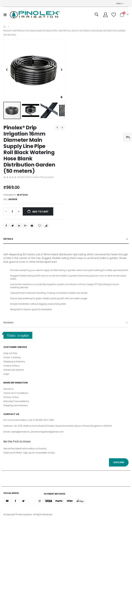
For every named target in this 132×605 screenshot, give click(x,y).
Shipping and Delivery (15, 409)
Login (6, 377)
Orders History (11, 369)
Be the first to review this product (36, 177)
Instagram (39, 504)
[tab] (66, 240)
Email (32, 226)
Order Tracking (11, 361)
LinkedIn (19, 226)
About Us (8, 393)
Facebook (6, 226)
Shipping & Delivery (14, 365)
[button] (62, 97)
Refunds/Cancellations (16, 405)
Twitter (12, 226)
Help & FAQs (10, 357)
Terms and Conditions (15, 397)
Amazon (31, 504)
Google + (25, 226)
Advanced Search (13, 373)
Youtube (7, 504)
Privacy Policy (11, 401)
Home (4, 27)
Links (119, 3)
